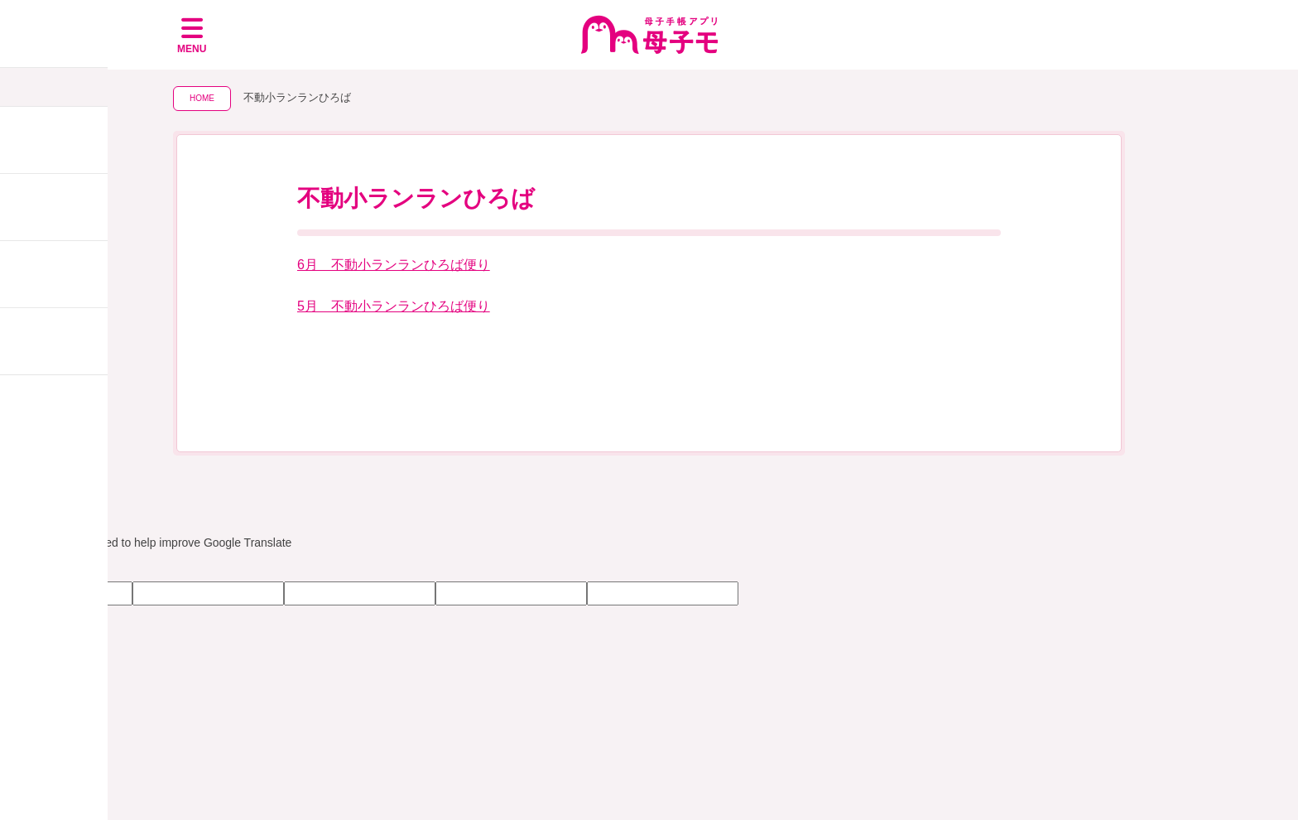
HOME (202, 98)
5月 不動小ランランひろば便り (393, 306)
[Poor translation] (60, 566)
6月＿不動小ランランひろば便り (393, 265)
